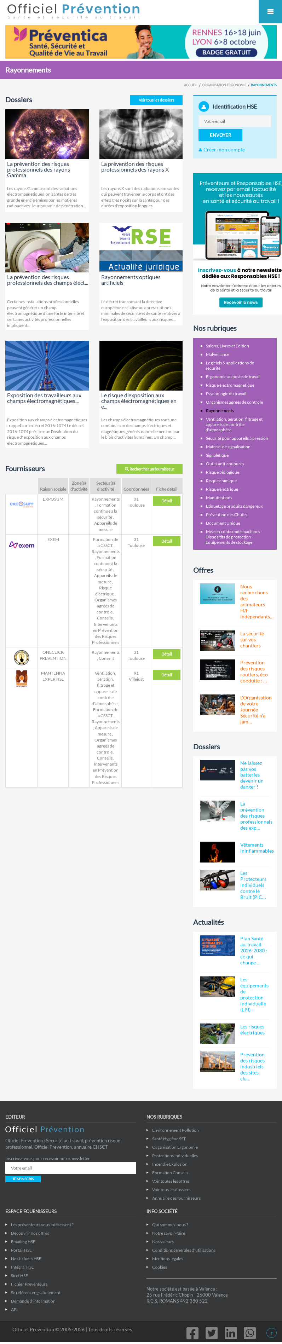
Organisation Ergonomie (224, 85)
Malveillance (217, 354)
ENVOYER (220, 135)
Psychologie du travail (226, 393)
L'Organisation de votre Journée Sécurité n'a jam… (256, 709)
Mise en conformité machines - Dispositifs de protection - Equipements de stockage (234, 537)
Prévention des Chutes (226, 514)
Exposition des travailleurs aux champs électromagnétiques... (44, 398)
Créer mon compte (221, 149)
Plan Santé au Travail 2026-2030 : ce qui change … (253, 950)
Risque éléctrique (222, 489)
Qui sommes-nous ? (170, 1224)
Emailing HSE (23, 1241)
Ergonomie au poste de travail (233, 376)
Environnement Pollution (175, 1130)
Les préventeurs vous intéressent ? (42, 1224)
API (14, 1309)
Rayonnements (106, 499)
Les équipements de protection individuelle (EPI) (254, 994)
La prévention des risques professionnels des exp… (256, 816)
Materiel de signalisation (228, 446)
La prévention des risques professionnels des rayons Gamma (38, 169)
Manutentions (219, 497)
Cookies (159, 1267)
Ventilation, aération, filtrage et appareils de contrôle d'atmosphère (234, 424)
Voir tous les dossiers (156, 100)
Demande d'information (33, 1301)
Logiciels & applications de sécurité (230, 365)
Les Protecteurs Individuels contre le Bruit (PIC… (253, 885)
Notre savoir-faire (168, 1233)
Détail (166, 500)
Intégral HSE (22, 1267)
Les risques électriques (252, 1029)
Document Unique (223, 523)
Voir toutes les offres (171, 1181)
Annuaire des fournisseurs (176, 1198)
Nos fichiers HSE (26, 1258)
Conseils (105, 618)
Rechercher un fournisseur (149, 469)
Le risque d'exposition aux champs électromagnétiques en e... (139, 401)
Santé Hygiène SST (169, 1138)
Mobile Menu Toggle (270, 11)
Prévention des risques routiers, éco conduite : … (254, 671)
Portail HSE (21, 1250)
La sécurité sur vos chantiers (252, 639)
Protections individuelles (175, 1155)
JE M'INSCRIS (23, 1179)
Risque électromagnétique (230, 385)
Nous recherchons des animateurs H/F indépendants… (257, 601)
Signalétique (217, 455)
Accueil (190, 85)
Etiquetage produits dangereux (234, 506)
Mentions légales (167, 1258)
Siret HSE (19, 1275)
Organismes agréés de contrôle (105, 606)
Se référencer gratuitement (36, 1292)
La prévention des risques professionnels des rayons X (135, 166)
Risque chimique (221, 480)
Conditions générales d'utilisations (183, 1250)
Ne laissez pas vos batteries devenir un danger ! (252, 775)
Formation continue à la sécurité (105, 511)
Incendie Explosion (170, 1164)
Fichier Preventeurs (29, 1284)
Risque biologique (222, 472)
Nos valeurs (163, 1241)
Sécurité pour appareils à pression (237, 438)
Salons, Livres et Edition (227, 345)
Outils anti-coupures (225, 463)
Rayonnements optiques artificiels (131, 279)
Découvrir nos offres (30, 1233)
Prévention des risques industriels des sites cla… (252, 1066)
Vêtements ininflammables (257, 848)
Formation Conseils (170, 1172)
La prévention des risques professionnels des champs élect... (47, 279)
